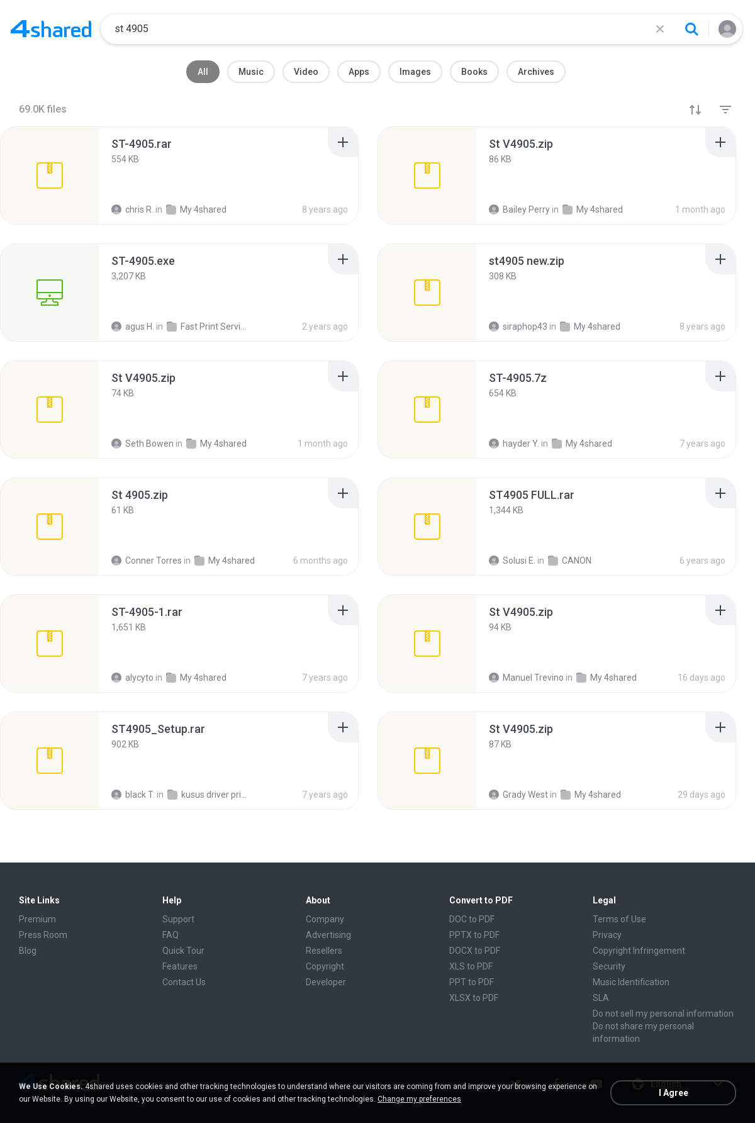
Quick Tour (183, 951)
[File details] (50, 175)
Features (180, 966)
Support (178, 919)
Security (609, 966)
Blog (27, 951)
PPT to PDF (471, 982)
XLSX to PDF (473, 998)
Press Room (43, 935)
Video (306, 72)
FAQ (170, 935)
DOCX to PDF (474, 951)
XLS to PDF (471, 966)
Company (325, 919)
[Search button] (691, 29)
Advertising (328, 935)
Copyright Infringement (639, 951)
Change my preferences (419, 1099)
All (203, 72)
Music (251, 72)
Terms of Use (619, 919)
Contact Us (184, 982)
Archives (536, 72)
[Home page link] (51, 29)
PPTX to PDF (474, 935)
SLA (601, 998)
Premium (37, 919)
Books (474, 72)
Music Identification (631, 982)
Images (415, 72)
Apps (359, 72)
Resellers (324, 951)
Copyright (325, 966)
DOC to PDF (472, 919)
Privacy (607, 935)
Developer (326, 982)
